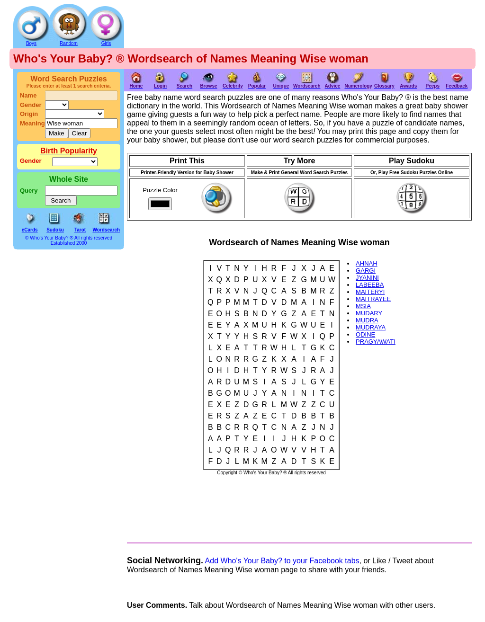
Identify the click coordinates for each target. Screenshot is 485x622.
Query (29, 190)
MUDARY (369, 313)
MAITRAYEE (373, 298)
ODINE (365, 334)
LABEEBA (370, 284)
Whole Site (68, 179)
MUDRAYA (371, 327)
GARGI (366, 270)
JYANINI (367, 277)
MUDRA (367, 320)
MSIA (363, 306)
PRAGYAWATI (375, 341)
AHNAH (366, 263)
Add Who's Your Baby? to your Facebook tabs (282, 561)
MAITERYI (370, 291)
